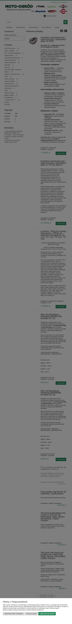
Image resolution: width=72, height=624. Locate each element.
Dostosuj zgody (31, 614)
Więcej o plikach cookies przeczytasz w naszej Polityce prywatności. (23, 609)
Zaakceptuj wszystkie (47, 614)
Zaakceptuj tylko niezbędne (13, 614)
